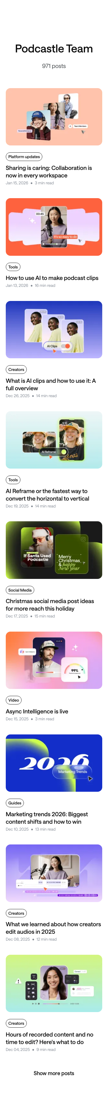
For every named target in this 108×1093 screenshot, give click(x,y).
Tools (13, 266)
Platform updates (24, 156)
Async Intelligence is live (37, 711)
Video (13, 700)
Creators (16, 369)
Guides (14, 802)
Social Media (20, 590)
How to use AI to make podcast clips (52, 277)
